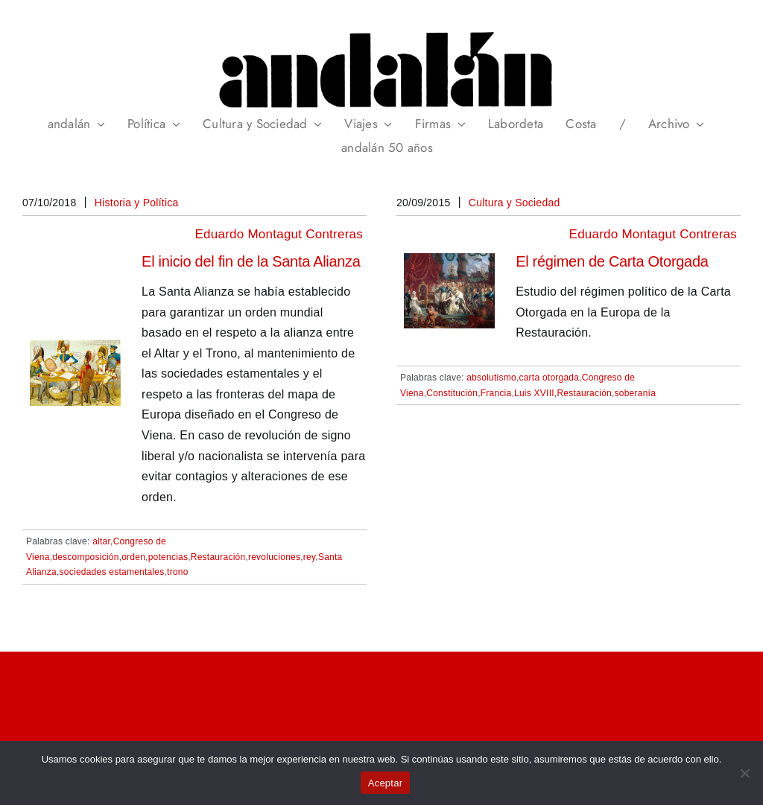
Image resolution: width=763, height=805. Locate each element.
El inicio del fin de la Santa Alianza (251, 261)
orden (133, 557)
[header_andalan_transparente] (381, 29)
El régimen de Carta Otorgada (612, 261)
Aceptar (385, 783)
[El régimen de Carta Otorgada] (449, 263)
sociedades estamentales (112, 572)
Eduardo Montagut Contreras (279, 234)
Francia (496, 393)
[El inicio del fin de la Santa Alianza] (75, 349)
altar (101, 541)
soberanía (635, 393)
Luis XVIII (534, 393)
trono (178, 572)
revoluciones (274, 557)
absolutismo (491, 377)
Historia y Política (137, 203)
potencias (168, 557)
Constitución (452, 393)
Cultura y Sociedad (514, 203)
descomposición (85, 557)
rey (309, 557)
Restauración (218, 557)
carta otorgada (549, 377)
